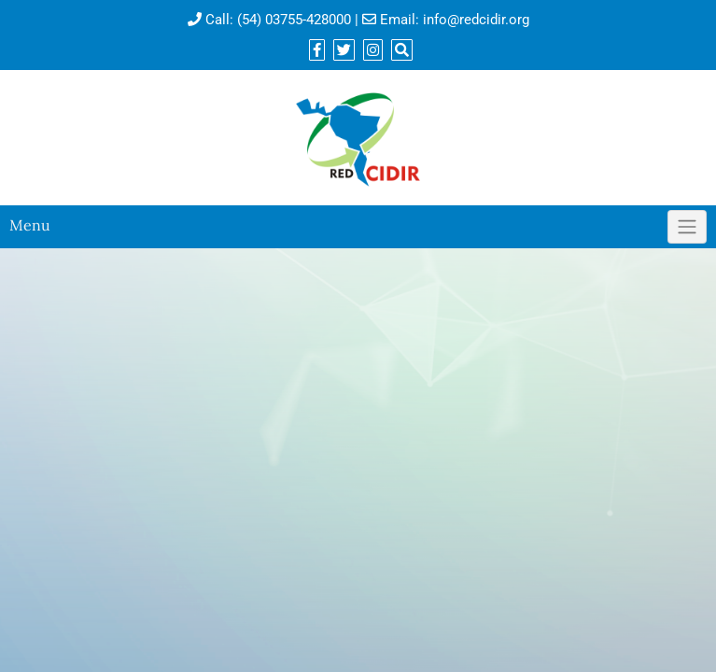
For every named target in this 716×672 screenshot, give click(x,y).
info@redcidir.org (476, 19)
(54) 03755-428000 (294, 19)
